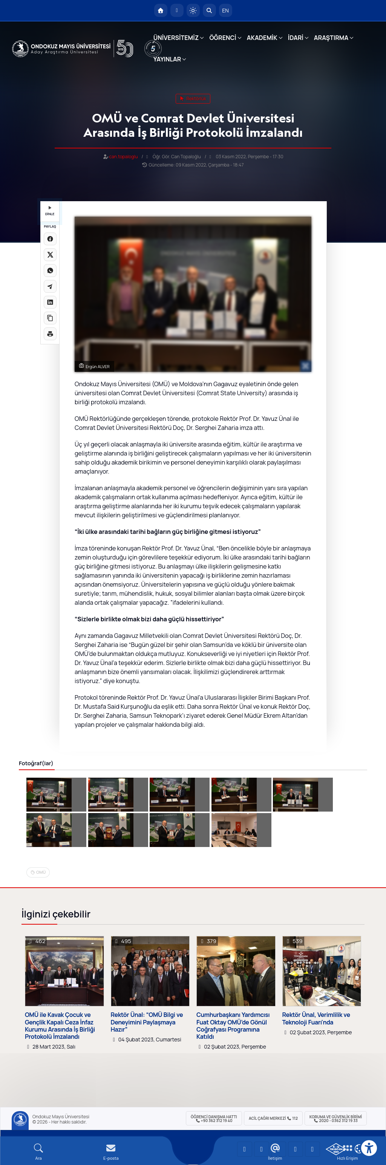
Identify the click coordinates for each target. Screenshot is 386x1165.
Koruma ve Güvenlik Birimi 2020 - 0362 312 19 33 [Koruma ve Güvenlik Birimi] (335, 1118)
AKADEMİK (262, 38)
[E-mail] (111, 1152)
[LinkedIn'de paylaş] (50, 302)
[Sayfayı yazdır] (50, 333)
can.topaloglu (123, 156)
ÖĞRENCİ (222, 38)
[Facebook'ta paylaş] (50, 238)
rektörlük (193, 98)
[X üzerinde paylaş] (50, 254)
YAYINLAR (167, 59)
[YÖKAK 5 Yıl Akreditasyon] (153, 48)
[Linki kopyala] (50, 318)
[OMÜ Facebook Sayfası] (312, 1149)
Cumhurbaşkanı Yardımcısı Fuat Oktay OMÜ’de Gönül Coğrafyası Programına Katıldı (233, 1025)
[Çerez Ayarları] (359, 1149)
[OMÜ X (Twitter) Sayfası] (295, 1149)
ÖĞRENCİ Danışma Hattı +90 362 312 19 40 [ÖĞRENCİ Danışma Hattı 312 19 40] (214, 1118)
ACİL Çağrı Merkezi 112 (273, 1118)
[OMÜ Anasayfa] (160, 10)
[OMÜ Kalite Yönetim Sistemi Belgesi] (336, 1149)
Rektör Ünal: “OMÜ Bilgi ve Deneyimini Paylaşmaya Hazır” (147, 1022)
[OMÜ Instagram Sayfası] (278, 1149)
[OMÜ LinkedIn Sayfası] (261, 1149)
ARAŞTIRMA (331, 38)
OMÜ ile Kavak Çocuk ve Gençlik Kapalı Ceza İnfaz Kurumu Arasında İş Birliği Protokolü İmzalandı (60, 1025)
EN (225, 10)
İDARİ (295, 38)
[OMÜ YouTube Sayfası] (244, 1149)
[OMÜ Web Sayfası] (72, 48)
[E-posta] (177, 10)
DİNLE (50, 211)
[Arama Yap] (209, 10)
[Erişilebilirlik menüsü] (369, 1148)
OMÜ (41, 872)
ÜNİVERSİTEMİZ (176, 38)
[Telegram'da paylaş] (50, 286)
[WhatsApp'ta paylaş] (50, 270)
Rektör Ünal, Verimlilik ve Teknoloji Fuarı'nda (316, 1018)
